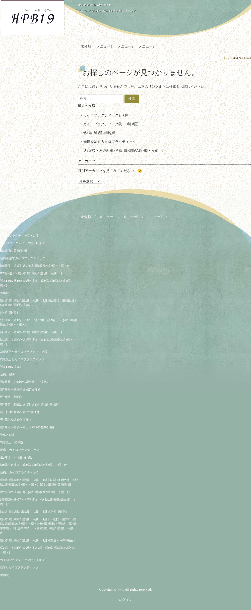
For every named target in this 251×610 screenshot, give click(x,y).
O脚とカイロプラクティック (19, 567)
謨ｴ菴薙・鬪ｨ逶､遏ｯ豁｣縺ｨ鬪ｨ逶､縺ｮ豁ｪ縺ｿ (29, 404)
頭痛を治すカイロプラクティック (109, 142)
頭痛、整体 (7, 374)
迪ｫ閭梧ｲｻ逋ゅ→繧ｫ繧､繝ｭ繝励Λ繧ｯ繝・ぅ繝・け (33, 465)
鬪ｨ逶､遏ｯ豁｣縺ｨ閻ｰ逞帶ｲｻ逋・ (21, 412)
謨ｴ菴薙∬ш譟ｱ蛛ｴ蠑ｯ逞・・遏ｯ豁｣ (24, 382)
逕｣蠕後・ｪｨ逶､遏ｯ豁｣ (16, 457)
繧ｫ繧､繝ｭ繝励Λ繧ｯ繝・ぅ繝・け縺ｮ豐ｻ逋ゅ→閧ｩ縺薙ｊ (38, 540)
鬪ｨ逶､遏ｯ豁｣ (9, 312)
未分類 (86, 46)
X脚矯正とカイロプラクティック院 (23, 352)
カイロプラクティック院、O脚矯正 (111, 124)
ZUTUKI (32, 18)
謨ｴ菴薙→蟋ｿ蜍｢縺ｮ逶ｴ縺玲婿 (20, 389)
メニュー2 (125, 46)
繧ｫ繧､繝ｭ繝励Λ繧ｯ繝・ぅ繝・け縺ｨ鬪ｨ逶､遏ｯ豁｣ (33, 511)
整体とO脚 (7, 435)
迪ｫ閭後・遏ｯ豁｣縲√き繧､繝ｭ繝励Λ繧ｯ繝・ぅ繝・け (124, 150)
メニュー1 (104, 46)
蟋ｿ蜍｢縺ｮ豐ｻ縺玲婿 (99, 133)
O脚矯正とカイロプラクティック (22, 359)
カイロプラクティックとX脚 (105, 115)
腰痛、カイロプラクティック (19, 450)
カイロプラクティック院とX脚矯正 (23, 560)
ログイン (125, 600)
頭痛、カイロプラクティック (19, 472)
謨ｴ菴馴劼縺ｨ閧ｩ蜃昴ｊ (16, 419)
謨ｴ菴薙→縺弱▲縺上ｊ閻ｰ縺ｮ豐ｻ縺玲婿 (27, 427)
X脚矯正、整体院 (11, 442)
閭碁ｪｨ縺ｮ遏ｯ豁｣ (11, 367)
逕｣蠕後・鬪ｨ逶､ (11, 397)
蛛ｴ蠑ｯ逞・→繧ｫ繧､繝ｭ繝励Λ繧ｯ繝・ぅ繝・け (31, 273)
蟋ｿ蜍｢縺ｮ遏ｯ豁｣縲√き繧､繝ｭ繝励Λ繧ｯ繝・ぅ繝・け (35, 492)
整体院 (4, 293)
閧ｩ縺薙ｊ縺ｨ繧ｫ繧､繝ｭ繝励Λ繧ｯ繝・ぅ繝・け (31, 332)
